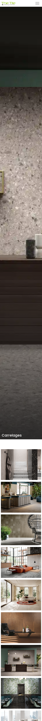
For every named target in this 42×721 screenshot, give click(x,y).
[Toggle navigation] (37, 4)
